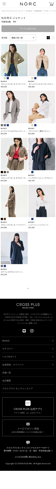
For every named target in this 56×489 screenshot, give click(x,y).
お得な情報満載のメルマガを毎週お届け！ (28, 430)
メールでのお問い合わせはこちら (28, 457)
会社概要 (6, 380)
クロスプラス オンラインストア (12, 11)
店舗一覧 (6, 372)
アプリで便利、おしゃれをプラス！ (28, 410)
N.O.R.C (29, 11)
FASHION (38, 11)
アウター (47, 11)
